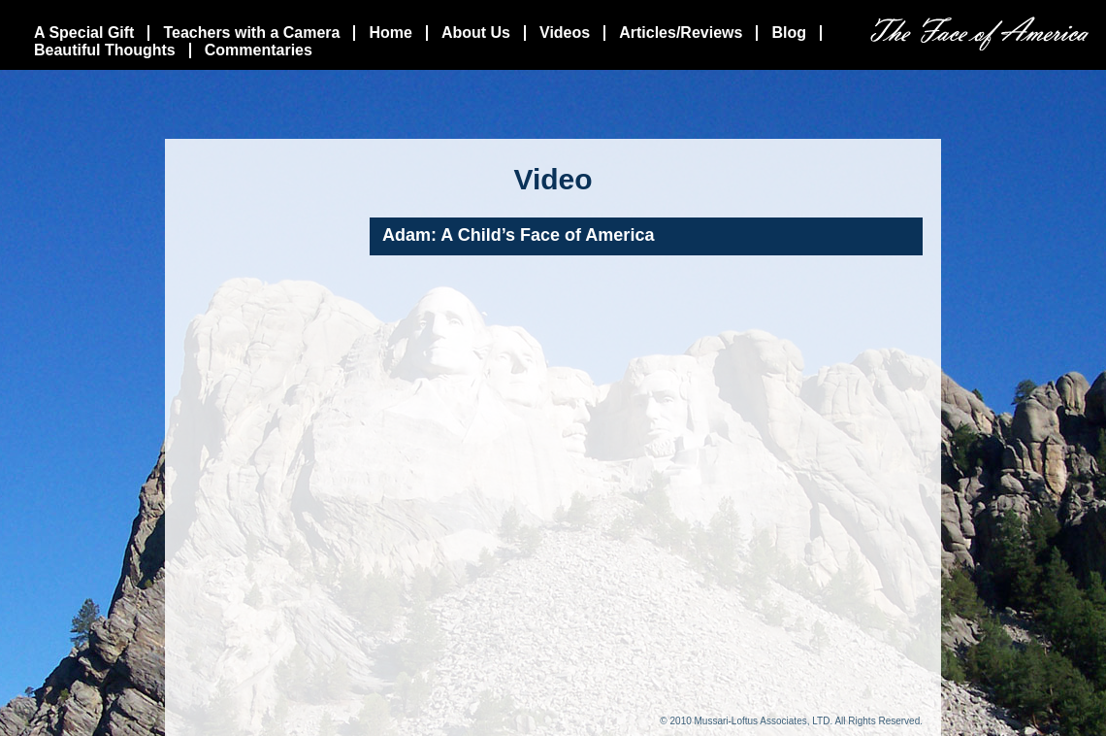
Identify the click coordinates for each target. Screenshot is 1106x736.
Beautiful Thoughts (105, 50)
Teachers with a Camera (251, 32)
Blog (788, 32)
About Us (475, 32)
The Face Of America (979, 33)
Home (390, 32)
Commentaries (258, 50)
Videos (564, 32)
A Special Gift (84, 32)
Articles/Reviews (680, 32)
